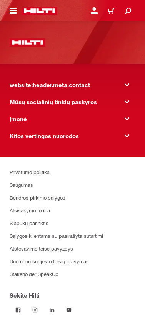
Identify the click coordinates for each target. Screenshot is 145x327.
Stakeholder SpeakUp (34, 274)
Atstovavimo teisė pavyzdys (41, 248)
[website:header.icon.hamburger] (13, 10)
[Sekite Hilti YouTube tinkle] (68, 310)
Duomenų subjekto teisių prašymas (49, 261)
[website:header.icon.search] (128, 10)
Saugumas (21, 185)
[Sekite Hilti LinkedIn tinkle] (51, 310)
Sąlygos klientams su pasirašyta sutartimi (56, 236)
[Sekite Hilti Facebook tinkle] (18, 310)
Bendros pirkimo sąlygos (37, 197)
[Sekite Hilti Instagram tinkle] (35, 310)
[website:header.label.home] (39, 11)
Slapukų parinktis (29, 223)
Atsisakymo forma (30, 210)
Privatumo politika (30, 172)
